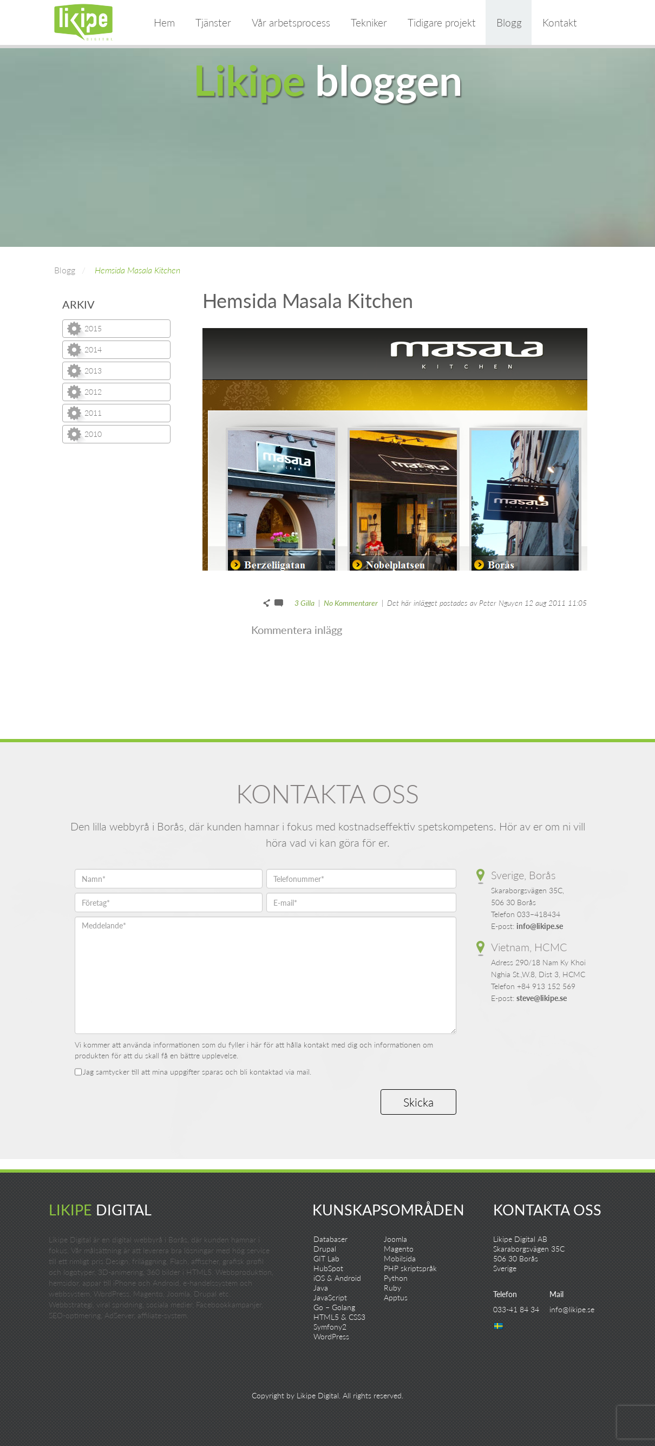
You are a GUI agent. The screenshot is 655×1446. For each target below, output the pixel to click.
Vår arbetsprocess (291, 22)
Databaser (330, 1239)
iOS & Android (337, 1278)
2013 (93, 370)
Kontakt (559, 22)
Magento (399, 1248)
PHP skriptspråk (410, 1268)
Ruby (392, 1287)
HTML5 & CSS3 (339, 1316)
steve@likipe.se (541, 998)
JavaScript (330, 1297)
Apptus (396, 1297)
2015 (93, 328)
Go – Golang (334, 1307)
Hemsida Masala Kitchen (137, 270)
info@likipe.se (539, 926)
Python (396, 1278)
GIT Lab (326, 1258)
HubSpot (328, 1268)
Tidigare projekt (442, 22)
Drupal (324, 1248)
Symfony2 (329, 1326)
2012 (93, 391)
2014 (93, 349)
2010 (93, 434)
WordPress (331, 1336)
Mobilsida (400, 1258)
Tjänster (213, 22)
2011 (93, 412)
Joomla (395, 1239)
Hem (164, 22)
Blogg (509, 22)
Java (320, 1287)
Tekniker (369, 22)
